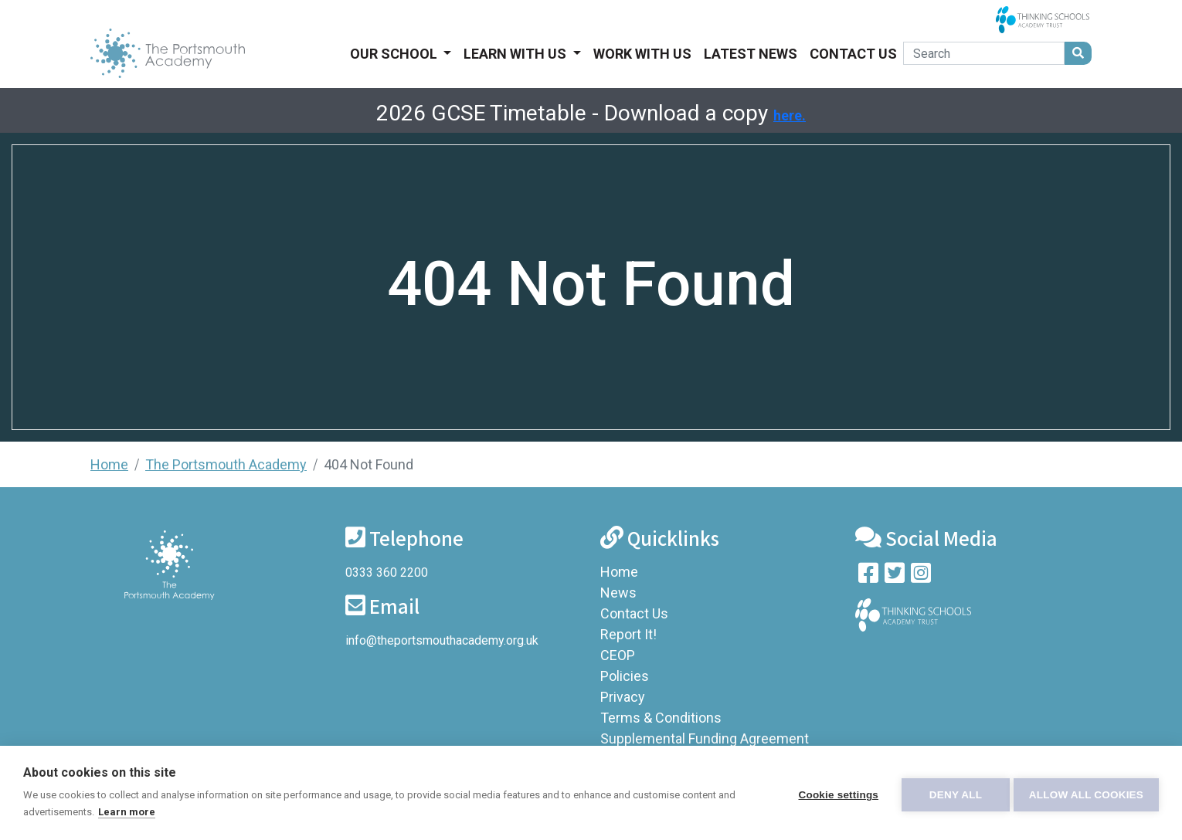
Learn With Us (516, 54)
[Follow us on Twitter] (895, 576)
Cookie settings (834, 793)
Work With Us (642, 54)
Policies (624, 676)
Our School (395, 54)
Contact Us (853, 54)
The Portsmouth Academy (226, 464)
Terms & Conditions (661, 718)
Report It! (628, 634)
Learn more (126, 812)
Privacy (622, 697)
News (618, 592)
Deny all (952, 793)
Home (109, 464)
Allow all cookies (1086, 793)
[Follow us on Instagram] (921, 576)
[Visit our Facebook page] (868, 576)
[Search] (984, 53)
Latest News (750, 54)
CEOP (617, 655)
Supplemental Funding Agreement (704, 738)
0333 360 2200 (386, 572)
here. (789, 115)
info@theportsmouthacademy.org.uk (441, 640)
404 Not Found (368, 464)
